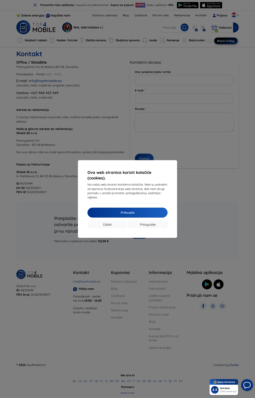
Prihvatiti (127, 213)
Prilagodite (148, 225)
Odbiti (107, 225)
